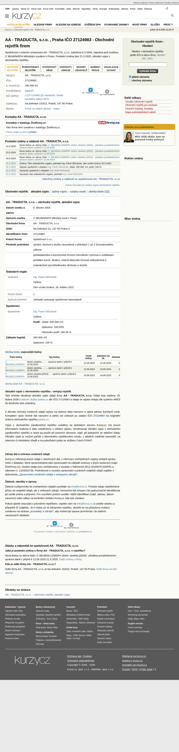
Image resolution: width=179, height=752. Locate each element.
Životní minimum (12, 630)
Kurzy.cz (8, 30)
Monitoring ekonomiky (138, 615)
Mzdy (49, 627)
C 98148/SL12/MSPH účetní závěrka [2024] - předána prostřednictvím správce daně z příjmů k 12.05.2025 (69, 146)
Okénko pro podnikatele (139, 127)
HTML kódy (145, 669)
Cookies (87, 656)
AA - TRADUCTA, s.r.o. (40, 30)
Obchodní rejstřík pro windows (141, 105)
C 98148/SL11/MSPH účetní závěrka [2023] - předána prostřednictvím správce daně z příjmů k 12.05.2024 (69, 152)
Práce (133, 9)
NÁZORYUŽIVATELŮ (81, 69)
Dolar (54, 619)
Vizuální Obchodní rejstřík (139, 101)
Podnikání (102, 607)
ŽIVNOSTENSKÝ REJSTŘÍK (30, 69)
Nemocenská (42, 636)
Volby (130, 619)
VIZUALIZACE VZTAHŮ (111, 69)
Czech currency (135, 627)
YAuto (151, 3)
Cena (136, 611)
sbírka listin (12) (99, 191)
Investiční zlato (79, 631)
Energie (103, 9)
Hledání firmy (43, 24)
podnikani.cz (85, 531)
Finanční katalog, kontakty (139, 108)
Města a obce (103, 615)
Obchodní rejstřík (21, 30)
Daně (99, 642)
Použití (126, 669)
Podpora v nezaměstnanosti (48, 640)
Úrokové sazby (42, 611)
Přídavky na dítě (12, 619)
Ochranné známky (116, 24)
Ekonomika (71, 619)
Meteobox (160, 3)
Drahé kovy (72, 627)
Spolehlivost (145, 611)
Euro (49, 619)
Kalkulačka (114, 9)
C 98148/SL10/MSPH (14, 375)
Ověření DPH (92, 24)
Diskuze (148, 9)
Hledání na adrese (68, 24)
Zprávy (15, 9)
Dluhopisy (70, 615)
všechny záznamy (140, 80)
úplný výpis (59, 191)
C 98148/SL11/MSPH (14, 369)
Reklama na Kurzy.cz (134, 656)
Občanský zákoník (105, 630)
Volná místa (48, 623)
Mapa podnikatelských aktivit (140, 112)
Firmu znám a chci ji (21, 131)
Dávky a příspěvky (45, 632)
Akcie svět (36, 9)
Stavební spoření (53, 615)
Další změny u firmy (70, 559)
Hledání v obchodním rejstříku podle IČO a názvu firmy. (147, 55)
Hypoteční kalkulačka (14, 634)
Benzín (82, 635)
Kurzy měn (48, 9)
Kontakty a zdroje (41, 511)
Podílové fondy (83, 615)
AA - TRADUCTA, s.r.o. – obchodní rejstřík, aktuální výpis (37, 594)
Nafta (88, 635)
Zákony (124, 9)
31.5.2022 (11, 163)
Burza (69, 611)
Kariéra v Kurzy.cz (132, 660)
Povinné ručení (12, 638)
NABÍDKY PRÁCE (95, 69)
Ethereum (90, 623)
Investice (70, 607)
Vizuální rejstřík (18, 24)
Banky (39, 607)
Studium (175, 3)
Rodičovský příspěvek (15, 626)
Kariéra (136, 3)
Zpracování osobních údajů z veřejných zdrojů (48, 474)
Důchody (40, 644)
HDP (80, 619)
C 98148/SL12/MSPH (14, 363)
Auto (130, 611)
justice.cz (43, 419)
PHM (75, 635)
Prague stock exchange (138, 631)
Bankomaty (49, 607)
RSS (134, 669)
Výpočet (22, 607)
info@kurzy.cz (79, 486)
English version (135, 623)
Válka (140, 9)
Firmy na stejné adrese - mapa (42, 108)
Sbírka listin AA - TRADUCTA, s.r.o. (25, 383)
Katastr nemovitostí (106, 619)
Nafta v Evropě (73, 638)
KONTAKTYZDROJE (66, 69)
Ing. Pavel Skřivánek (58, 167)
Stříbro (90, 631)
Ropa (68, 635)
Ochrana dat (74, 656)
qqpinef (29, 90)
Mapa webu (139, 619)
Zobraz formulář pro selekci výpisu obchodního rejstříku (92, 185)
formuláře (107, 642)
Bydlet (168, 3)
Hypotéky (86, 9)
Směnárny (40, 619)
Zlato (68, 9)
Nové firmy (139, 24)
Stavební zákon (104, 638)
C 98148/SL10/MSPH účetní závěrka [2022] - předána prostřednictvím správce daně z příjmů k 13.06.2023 (69, 158)
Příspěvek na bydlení (14, 623)
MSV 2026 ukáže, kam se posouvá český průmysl (150, 138)
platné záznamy (139, 76)
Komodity (59, 9)
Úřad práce (41, 627)
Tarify (95, 9)
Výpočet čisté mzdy (14, 611)
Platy (55, 627)
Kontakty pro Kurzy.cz (134, 664)
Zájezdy (144, 3)
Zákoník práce (103, 634)
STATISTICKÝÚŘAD (49, 69)
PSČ (113, 615)
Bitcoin (76, 9)
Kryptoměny (71, 623)
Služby (155, 24)
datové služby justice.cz (34, 399)
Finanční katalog (104, 626)
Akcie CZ (25, 9)
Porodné (53, 636)
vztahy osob (78, 191)
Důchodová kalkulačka (15, 615)
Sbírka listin (12, 351)
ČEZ (76, 611)
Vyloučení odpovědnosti (80, 660)
